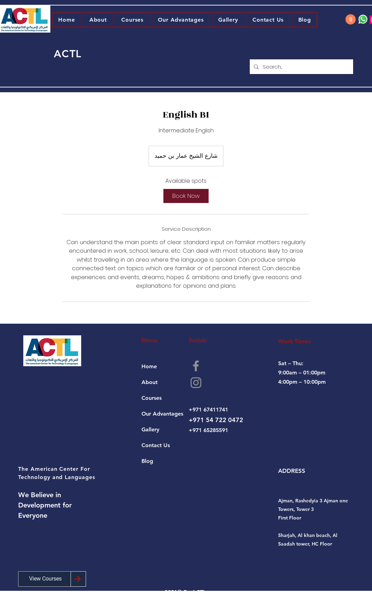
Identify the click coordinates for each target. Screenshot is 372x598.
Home (149, 366)
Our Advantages (162, 413)
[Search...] (301, 66)
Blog (147, 461)
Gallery (150, 429)
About (149, 382)
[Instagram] (196, 382)
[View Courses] (45, 579)
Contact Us (155, 445)
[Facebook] (196, 366)
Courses (151, 398)
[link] (186, 196)
